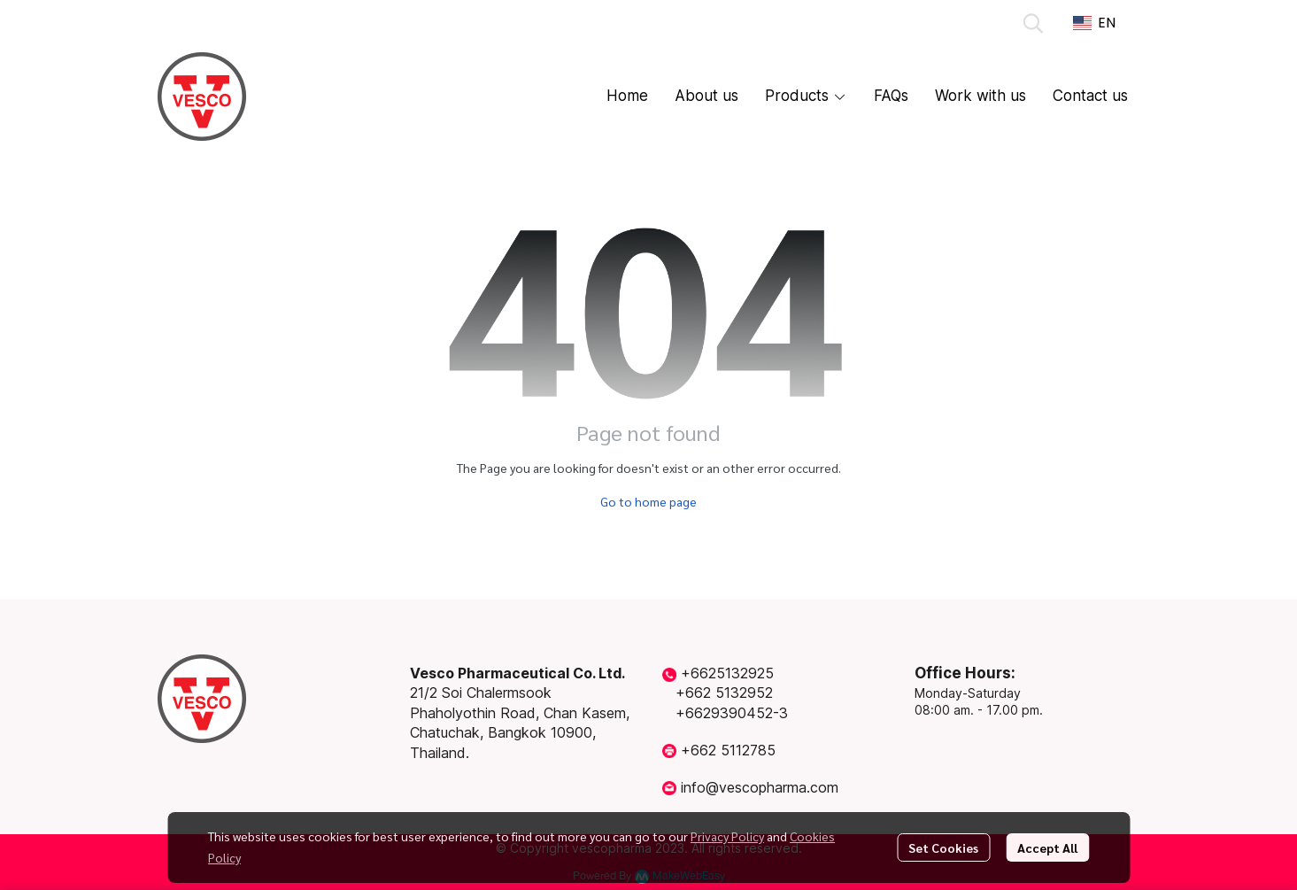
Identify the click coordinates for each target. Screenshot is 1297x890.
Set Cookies (943, 847)
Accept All (1047, 847)
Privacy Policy (727, 836)
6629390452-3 (736, 713)
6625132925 (732, 673)
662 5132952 (729, 692)
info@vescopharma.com (759, 787)
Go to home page (648, 501)
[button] (1033, 23)
